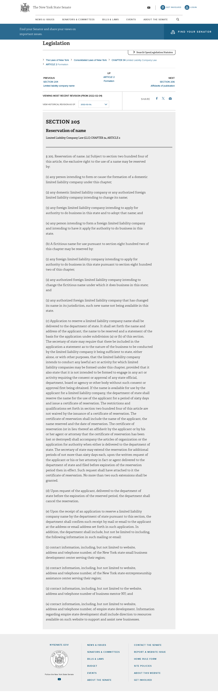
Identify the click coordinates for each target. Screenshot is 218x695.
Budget (92, 670)
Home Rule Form (145, 663)
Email (170, 102)
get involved (173, 8)
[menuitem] (29, 20)
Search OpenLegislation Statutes (154, 56)
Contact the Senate (148, 649)
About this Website (147, 677)
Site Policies (143, 670)
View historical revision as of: (59, 108)
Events (136, 20)
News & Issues (29, 20)
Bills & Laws (109, 20)
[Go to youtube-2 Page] (59, 683)
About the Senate (99, 684)
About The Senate (168, 20)
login (193, 8)
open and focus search (193, 21)
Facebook (156, 102)
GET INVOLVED (143, 684)
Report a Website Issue (150, 656)
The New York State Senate (52, 7)
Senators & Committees (69, 20)
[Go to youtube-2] (148, 8)
